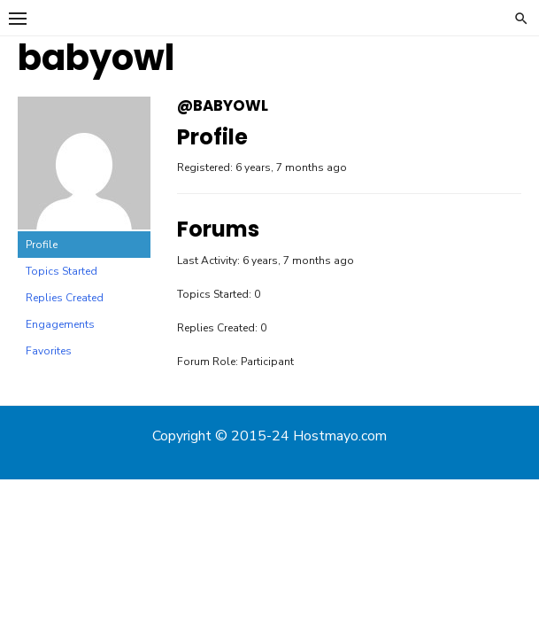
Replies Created (65, 298)
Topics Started (61, 271)
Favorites (49, 351)
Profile (42, 244)
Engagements (60, 324)
